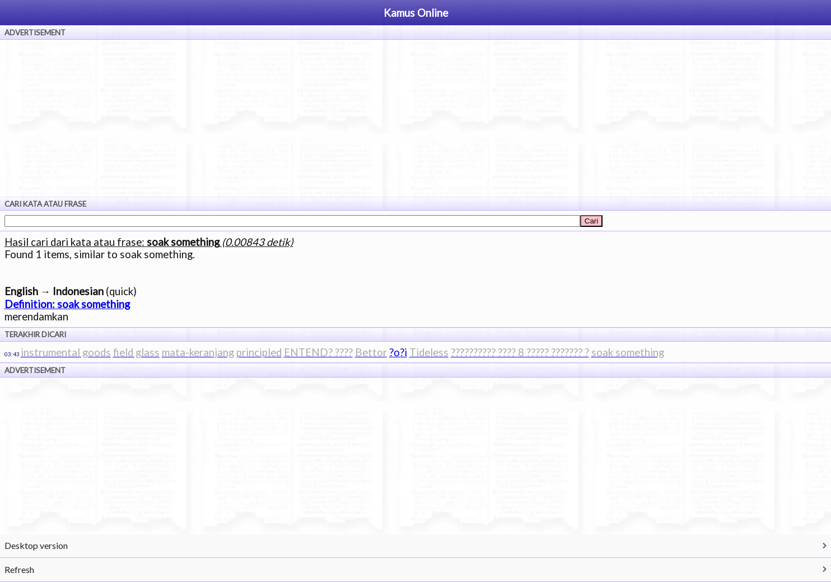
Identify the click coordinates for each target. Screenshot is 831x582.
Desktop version (36, 545)
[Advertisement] (415, 118)
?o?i (398, 352)
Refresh (19, 569)
